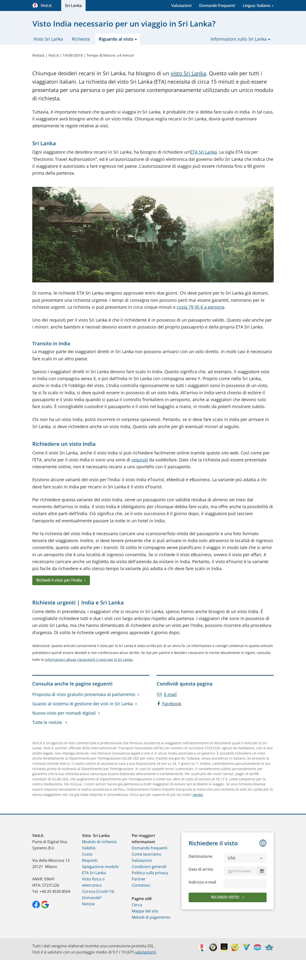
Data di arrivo (201, 869)
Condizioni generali (149, 866)
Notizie (88, 903)
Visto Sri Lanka (48, 39)
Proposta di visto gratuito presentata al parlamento (83, 694)
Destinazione (200, 856)
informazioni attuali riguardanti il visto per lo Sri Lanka (88, 659)
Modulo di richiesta (99, 841)
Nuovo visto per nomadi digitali (64, 713)
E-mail (167, 694)
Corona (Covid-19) (98, 891)
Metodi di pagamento (151, 917)
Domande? (92, 897)
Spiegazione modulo (100, 866)
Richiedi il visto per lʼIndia (59, 580)
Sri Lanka (73, 5)
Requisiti (90, 860)
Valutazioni (181, 5)
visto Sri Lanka (188, 73)
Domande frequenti (217, 5)
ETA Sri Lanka (203, 152)
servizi (198, 794)
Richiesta (81, 39)
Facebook (169, 704)
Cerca (137, 904)
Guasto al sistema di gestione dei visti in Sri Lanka (82, 704)
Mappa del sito (145, 911)
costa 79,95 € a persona (200, 307)
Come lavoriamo (146, 854)
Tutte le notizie (47, 722)
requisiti (139, 460)
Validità (88, 848)
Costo (87, 854)
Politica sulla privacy (150, 872)
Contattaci (141, 885)
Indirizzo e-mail (202, 882)
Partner (139, 879)
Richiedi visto (225, 897)
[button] (245, 858)
